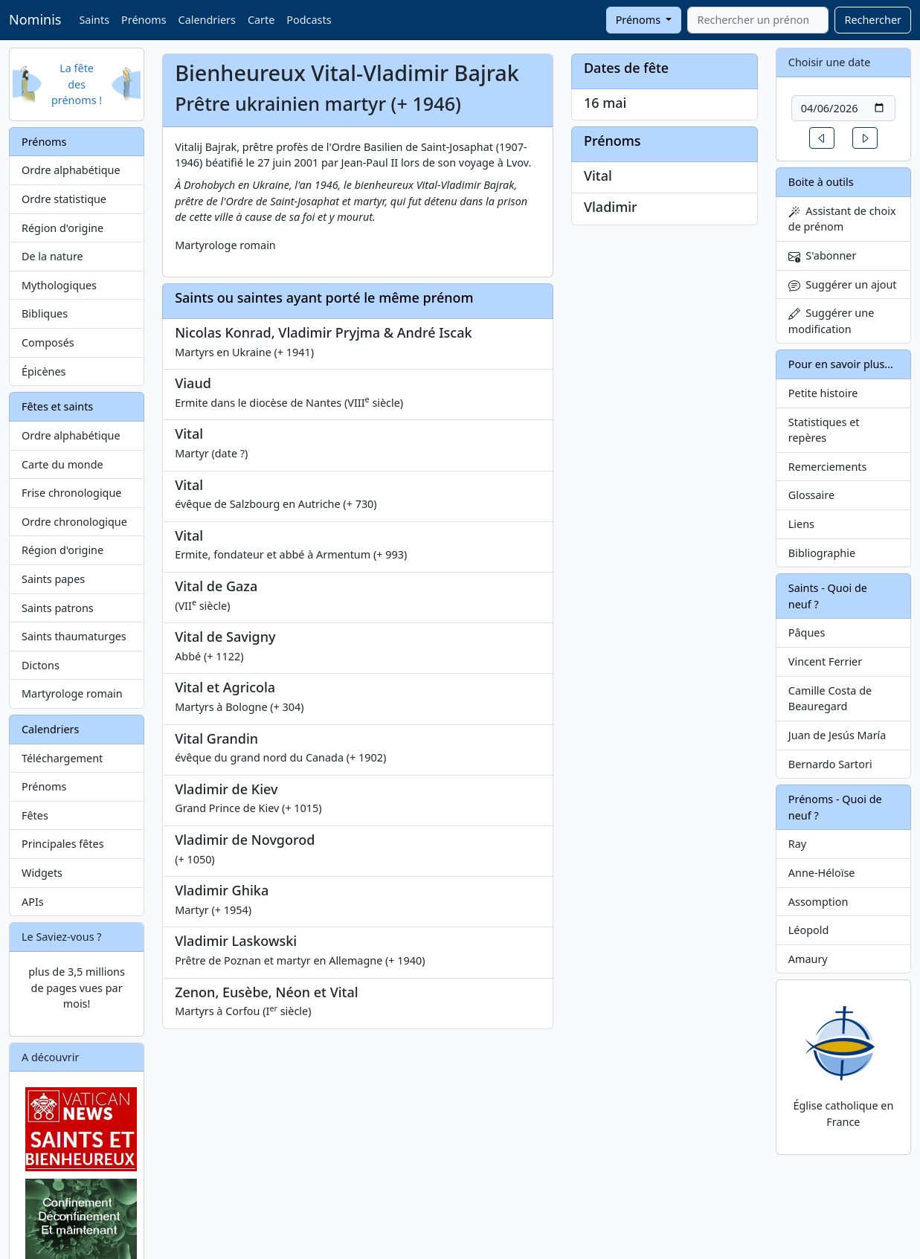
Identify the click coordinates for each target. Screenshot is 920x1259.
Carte (261, 20)
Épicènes (44, 371)
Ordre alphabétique (71, 170)
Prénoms (143, 20)
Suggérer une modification (831, 321)
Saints (94, 20)
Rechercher (872, 20)
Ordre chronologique (74, 522)
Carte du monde (62, 464)
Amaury (808, 959)
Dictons (40, 665)
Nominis (35, 19)
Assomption (818, 902)
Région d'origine (62, 228)
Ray (797, 844)
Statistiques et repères (824, 430)
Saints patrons (58, 608)
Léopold (808, 930)
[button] (821, 138)
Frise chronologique (71, 493)
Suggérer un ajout (842, 284)
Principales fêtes (63, 844)
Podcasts (308, 20)
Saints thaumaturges (74, 636)
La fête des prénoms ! (76, 84)
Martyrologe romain (72, 693)
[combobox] (758, 20)
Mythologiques (59, 285)
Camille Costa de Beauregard (830, 698)
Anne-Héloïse (821, 873)
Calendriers (207, 20)
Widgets (42, 873)
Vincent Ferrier (825, 661)
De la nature (52, 256)
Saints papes (53, 579)
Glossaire (811, 495)
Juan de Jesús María (837, 735)
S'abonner (822, 255)
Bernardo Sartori (830, 764)
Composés (48, 342)
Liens (801, 524)
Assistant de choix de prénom (842, 219)
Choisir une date (829, 62)
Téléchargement (62, 758)
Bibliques (45, 313)
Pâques (807, 632)
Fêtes (35, 815)
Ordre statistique (64, 199)
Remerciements (827, 467)
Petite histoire (823, 393)
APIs (33, 902)
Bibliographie (821, 553)
